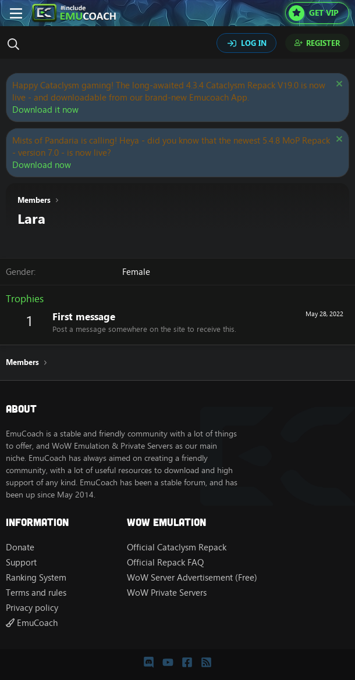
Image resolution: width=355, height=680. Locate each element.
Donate (20, 547)
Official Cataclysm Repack (176, 547)
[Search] (16, 44)
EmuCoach (32, 623)
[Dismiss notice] (338, 85)
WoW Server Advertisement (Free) (192, 577)
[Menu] (16, 13)
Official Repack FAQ (165, 562)
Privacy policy (32, 608)
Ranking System (36, 577)
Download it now (45, 109)
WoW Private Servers (167, 592)
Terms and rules (36, 592)
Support (21, 562)
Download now (41, 165)
